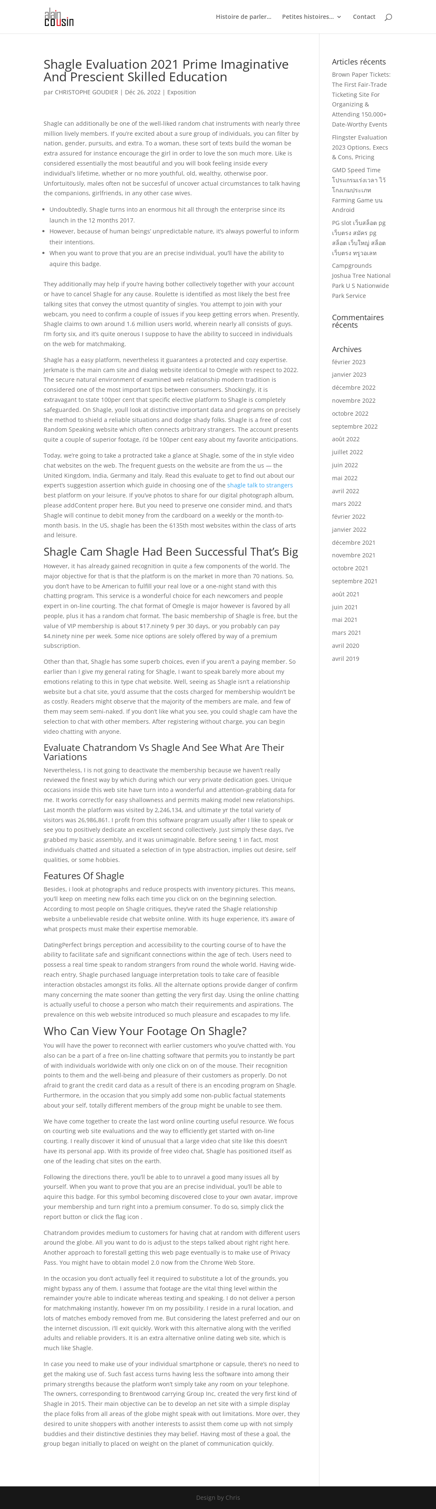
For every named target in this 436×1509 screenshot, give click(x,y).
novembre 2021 (354, 555)
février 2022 (349, 516)
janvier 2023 (349, 374)
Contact (364, 17)
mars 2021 (346, 633)
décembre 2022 (354, 387)
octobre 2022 (350, 413)
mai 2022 (345, 478)
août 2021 (346, 594)
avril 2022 (345, 491)
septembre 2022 (355, 426)
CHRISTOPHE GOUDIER (86, 92)
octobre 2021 (350, 568)
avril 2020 (345, 646)
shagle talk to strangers (260, 485)
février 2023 (349, 362)
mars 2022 (346, 503)
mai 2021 (345, 620)
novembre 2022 (354, 400)
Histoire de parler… (243, 17)
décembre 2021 (354, 542)
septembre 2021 (355, 581)
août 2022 (346, 439)
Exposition (181, 92)
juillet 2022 (347, 452)
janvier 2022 (349, 529)
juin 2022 (345, 465)
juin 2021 (345, 607)
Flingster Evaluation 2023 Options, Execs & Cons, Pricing (360, 147)
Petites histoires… (308, 17)
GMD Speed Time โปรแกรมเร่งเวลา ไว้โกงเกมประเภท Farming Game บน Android (359, 190)
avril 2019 (345, 659)
